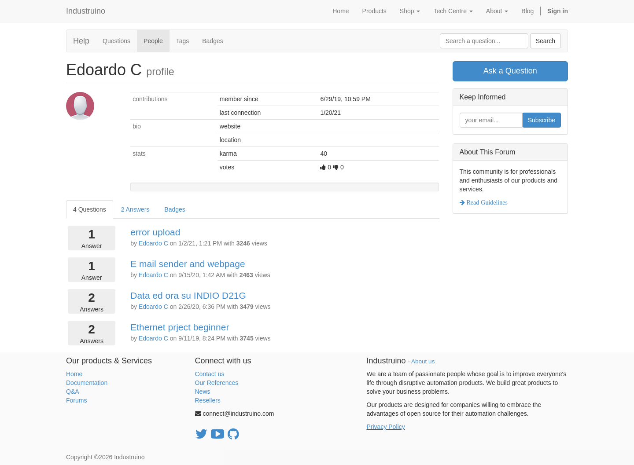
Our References (217, 382)
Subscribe (541, 120)
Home (74, 373)
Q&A (72, 391)
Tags (182, 40)
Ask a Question (510, 70)
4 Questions (89, 209)
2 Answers (135, 209)
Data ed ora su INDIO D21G (188, 295)
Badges (212, 40)
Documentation (86, 382)
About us (423, 361)
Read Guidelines (486, 202)
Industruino (85, 11)
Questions (116, 40)
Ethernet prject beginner (179, 327)
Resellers (208, 400)
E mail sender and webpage (187, 264)
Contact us (210, 373)
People (153, 40)
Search (545, 40)
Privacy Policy (386, 426)
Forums (76, 400)
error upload (155, 232)
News (202, 391)
